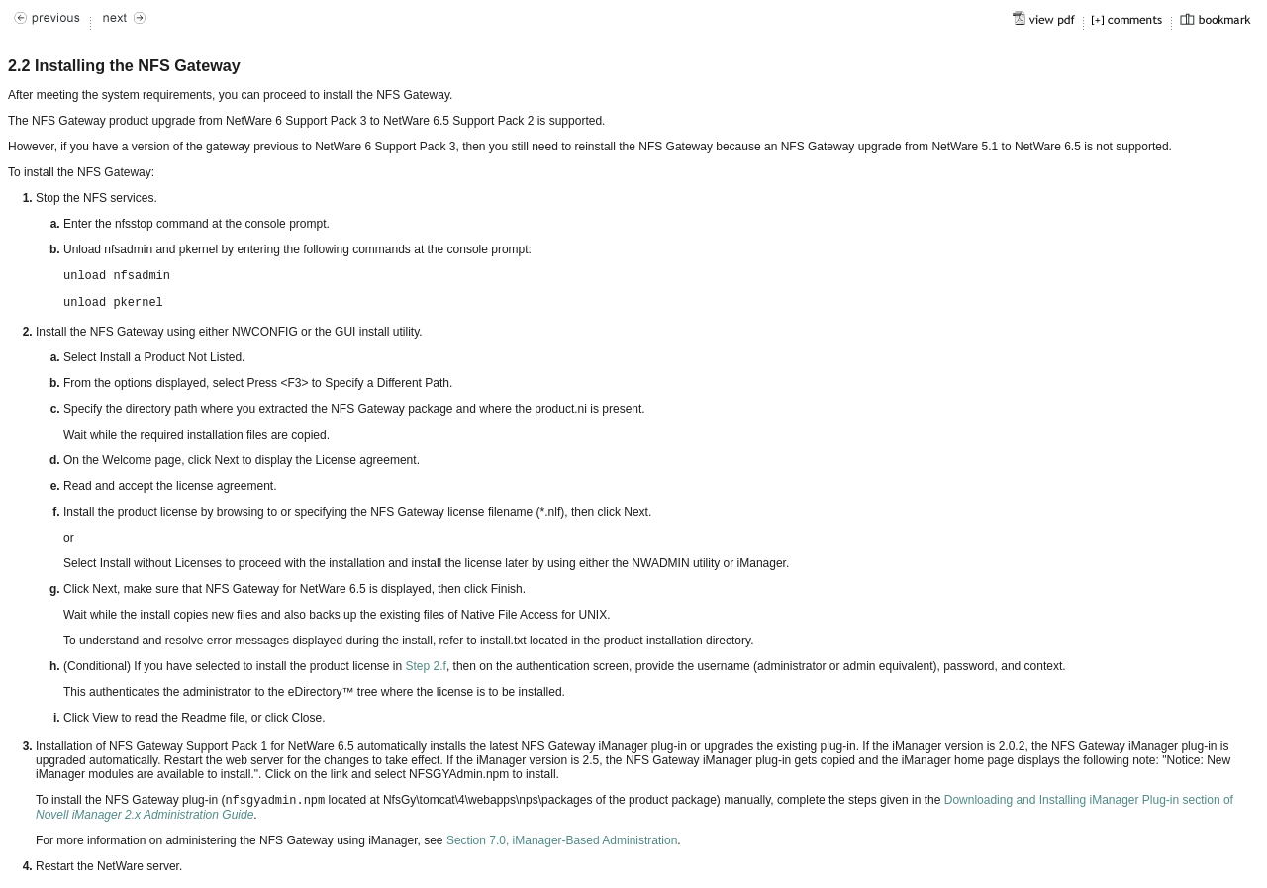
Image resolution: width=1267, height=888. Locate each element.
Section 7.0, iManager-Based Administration (561, 840)
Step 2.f (426, 666)
